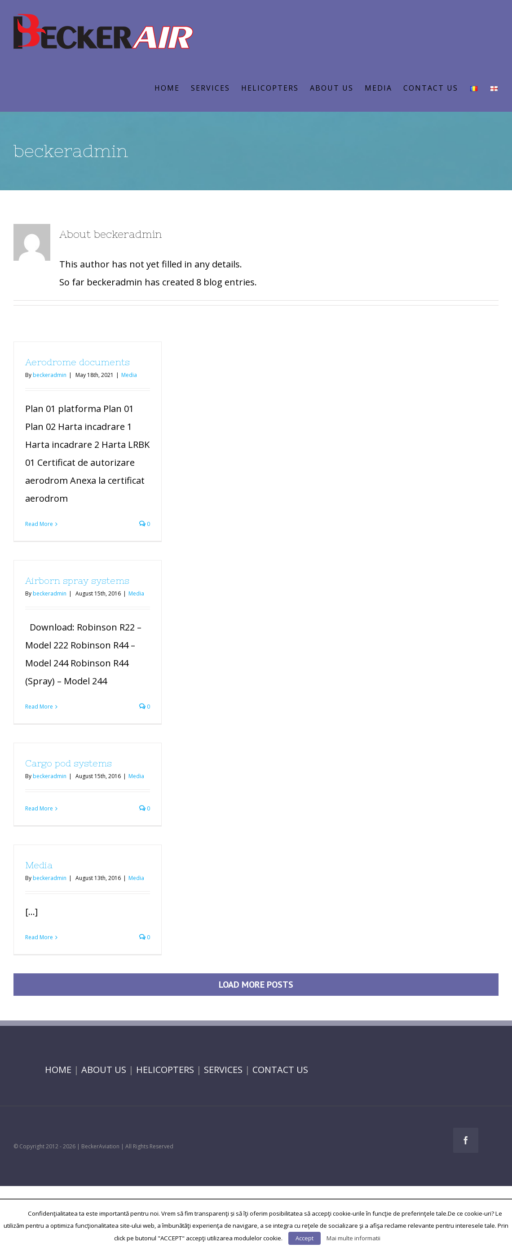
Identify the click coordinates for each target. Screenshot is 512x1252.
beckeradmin (49, 375)
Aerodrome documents (77, 362)
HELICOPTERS (165, 1070)
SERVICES (223, 1070)
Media (129, 375)
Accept (304, 1238)
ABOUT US (103, 1070)
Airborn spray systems (77, 580)
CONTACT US (280, 1070)
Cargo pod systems (68, 763)
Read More (39, 524)
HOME (58, 1070)
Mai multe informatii (353, 1238)
